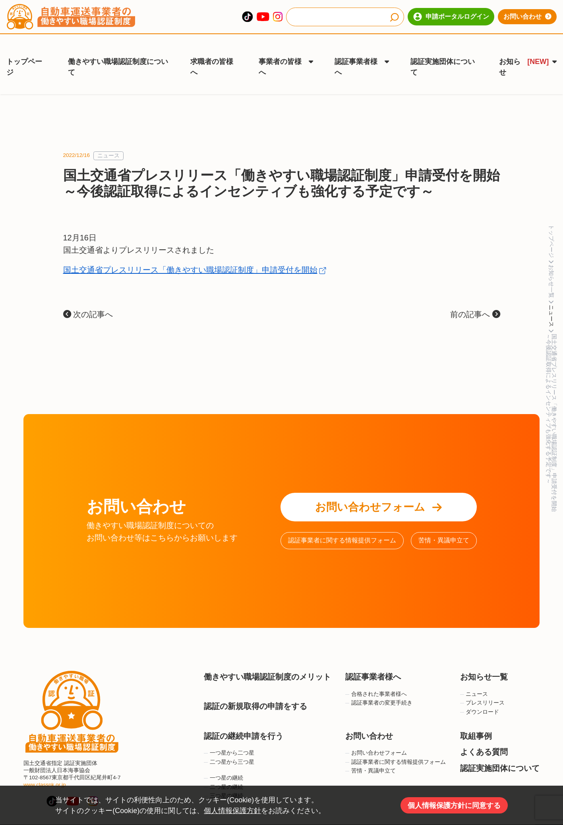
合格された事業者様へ (376, 676)
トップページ (24, 55)
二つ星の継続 (223, 769)
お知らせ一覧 (484, 659)
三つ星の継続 (223, 778)
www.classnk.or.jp (44, 767)
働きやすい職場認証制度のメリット (267, 659)
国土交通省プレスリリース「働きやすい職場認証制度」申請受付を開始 (190, 252)
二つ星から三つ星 (229, 744)
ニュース (108, 138)
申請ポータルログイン (451, 16)
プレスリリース (482, 685)
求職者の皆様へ (211, 55)
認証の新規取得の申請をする (255, 688)
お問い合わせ (527, 16)
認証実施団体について (442, 55)
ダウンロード (479, 694)
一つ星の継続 (223, 760)
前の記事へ (475, 296)
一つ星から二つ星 (229, 735)
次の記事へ (88, 296)
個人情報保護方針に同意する (454, 806)
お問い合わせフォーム (378, 489)
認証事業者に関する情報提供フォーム (342, 522)
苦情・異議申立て (443, 522)
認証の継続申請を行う (243, 717)
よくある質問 (484, 734)
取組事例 (476, 717)
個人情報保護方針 (232, 811)
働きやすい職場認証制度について (118, 55)
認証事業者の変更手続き (378, 685)
